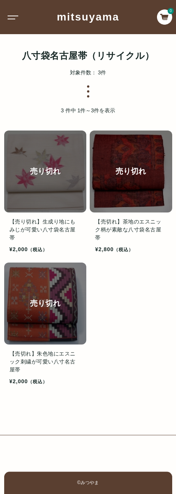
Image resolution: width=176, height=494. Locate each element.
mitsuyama (88, 17)
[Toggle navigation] (11, 17)
